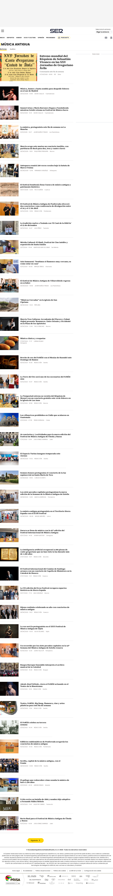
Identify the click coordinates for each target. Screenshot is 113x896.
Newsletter (106, 37)
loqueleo (79, 882)
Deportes (10, 38)
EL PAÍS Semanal (76, 879)
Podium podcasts (51, 882)
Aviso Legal (16, 871)
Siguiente (34, 840)
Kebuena (94, 879)
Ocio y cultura (30, 38)
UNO (45, 879)
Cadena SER (56, 31)
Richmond (30, 882)
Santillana (50, 876)
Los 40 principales (41, 876)
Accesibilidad (27, 871)
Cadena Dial (68, 879)
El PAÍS (31, 876)
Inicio (2, 38)
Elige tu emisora (103, 32)
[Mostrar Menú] (2, 31)
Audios (12, 49)
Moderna (41, 882)
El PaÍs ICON (60, 882)
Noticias (3, 49)
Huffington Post (34, 879)
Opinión (41, 38)
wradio (52, 879)
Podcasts (65, 38)
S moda (69, 882)
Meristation (90, 882)
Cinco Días (60, 879)
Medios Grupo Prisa (12, 883)
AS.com (80, 876)
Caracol (95, 876)
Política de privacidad (43, 871)
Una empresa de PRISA (12, 878)
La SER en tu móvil (75, 871)
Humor (19, 38)
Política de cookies (60, 871)
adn (87, 876)
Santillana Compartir (63, 876)
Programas (50, 38)
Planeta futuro (86, 879)
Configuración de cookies (92, 871)
